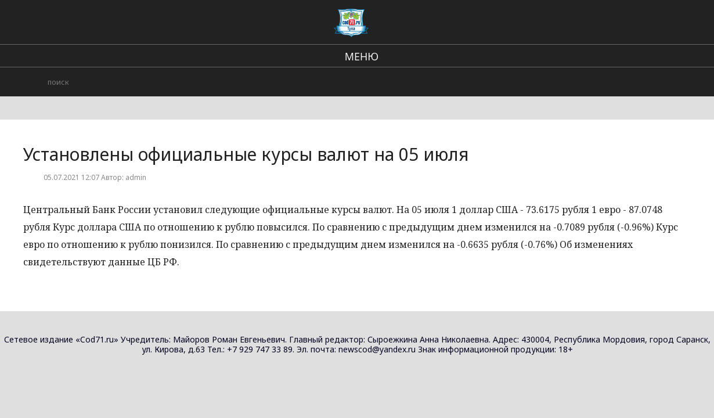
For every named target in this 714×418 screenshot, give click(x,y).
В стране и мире (392, 23)
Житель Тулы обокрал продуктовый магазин (613, 157)
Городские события (558, 23)
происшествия (472, 23)
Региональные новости (296, 23)
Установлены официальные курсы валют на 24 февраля (636, 104)
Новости (644, 81)
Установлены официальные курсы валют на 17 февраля (636, 262)
